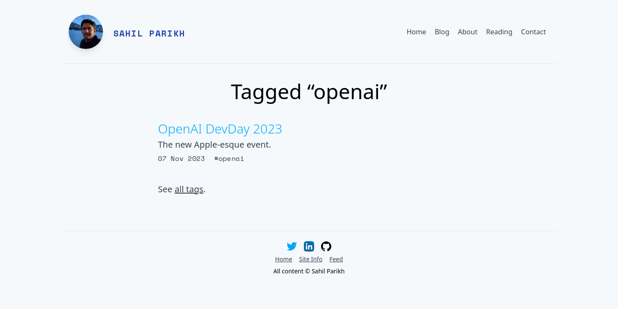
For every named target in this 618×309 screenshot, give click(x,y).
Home (416, 31)
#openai (229, 158)
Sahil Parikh (149, 33)
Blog (442, 31)
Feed (336, 259)
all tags (189, 189)
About (467, 31)
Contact (533, 31)
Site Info (311, 259)
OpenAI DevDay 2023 (220, 128)
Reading (499, 31)
